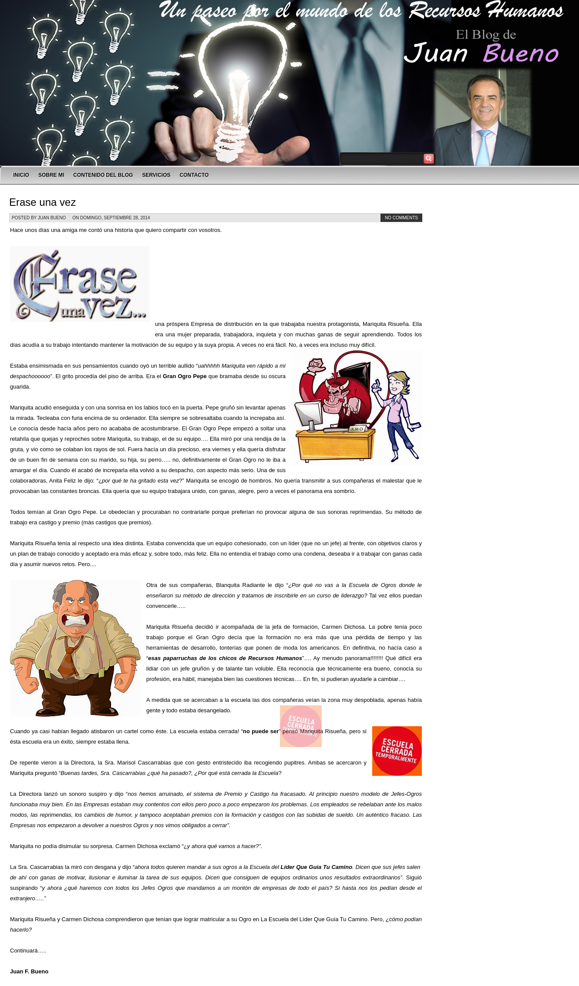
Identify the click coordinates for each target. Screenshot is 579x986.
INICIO (21, 175)
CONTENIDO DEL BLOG (103, 175)
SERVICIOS (156, 175)
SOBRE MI (51, 175)
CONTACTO (194, 175)
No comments (401, 217)
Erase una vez (42, 202)
